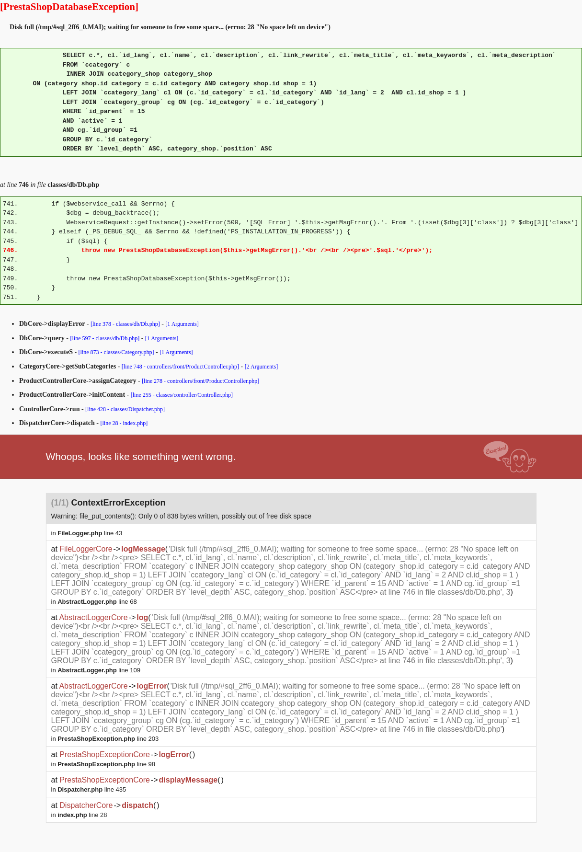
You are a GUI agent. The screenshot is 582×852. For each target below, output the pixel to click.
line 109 (98, 670)
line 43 (89, 533)
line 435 (91, 789)
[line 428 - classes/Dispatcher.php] (125, 409)
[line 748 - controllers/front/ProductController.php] (180, 366)
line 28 (82, 814)
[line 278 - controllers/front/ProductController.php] (200, 381)
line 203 (108, 738)
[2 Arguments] (261, 366)
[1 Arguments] (181, 324)
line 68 (97, 601)
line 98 (106, 764)
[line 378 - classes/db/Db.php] (125, 324)
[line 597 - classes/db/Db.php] (105, 338)
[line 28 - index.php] (124, 423)
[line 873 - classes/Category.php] (116, 352)
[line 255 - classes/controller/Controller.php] (182, 394)
